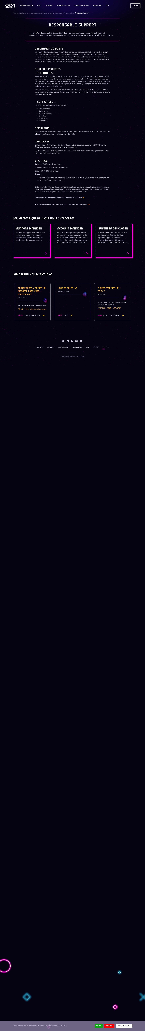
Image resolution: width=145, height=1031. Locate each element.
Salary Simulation (26, 5)
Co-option (51, 348)
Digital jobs (63, 348)
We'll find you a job (63, 5)
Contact (95, 348)
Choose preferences (124, 1026)
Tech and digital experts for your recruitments (28, 13)
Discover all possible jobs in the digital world (59, 13)
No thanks (109, 1026)
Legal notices (77, 348)
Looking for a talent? (81, 5)
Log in (135, 6)
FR (107, 348)
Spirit (39, 5)
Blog (107, 5)
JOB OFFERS (48, 5)
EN (103, 348)
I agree (98, 1026)
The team (40, 348)
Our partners (97, 5)
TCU (87, 348)
